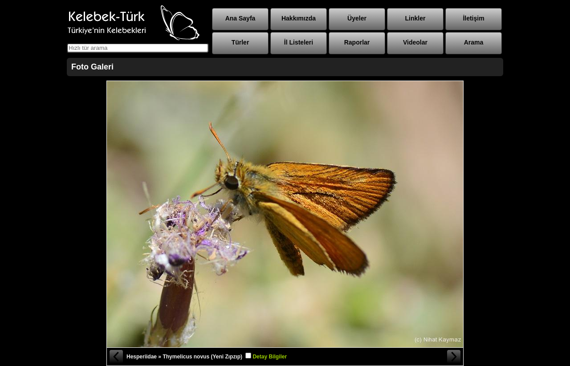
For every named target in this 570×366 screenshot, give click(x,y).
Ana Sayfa (240, 18)
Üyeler (356, 18)
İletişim (473, 18)
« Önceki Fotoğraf (116, 357)
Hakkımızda (298, 18)
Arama (474, 42)
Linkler (415, 18)
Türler (240, 42)
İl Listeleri (298, 42)
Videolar (415, 42)
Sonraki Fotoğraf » (454, 357)
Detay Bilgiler (269, 357)
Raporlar (357, 42)
